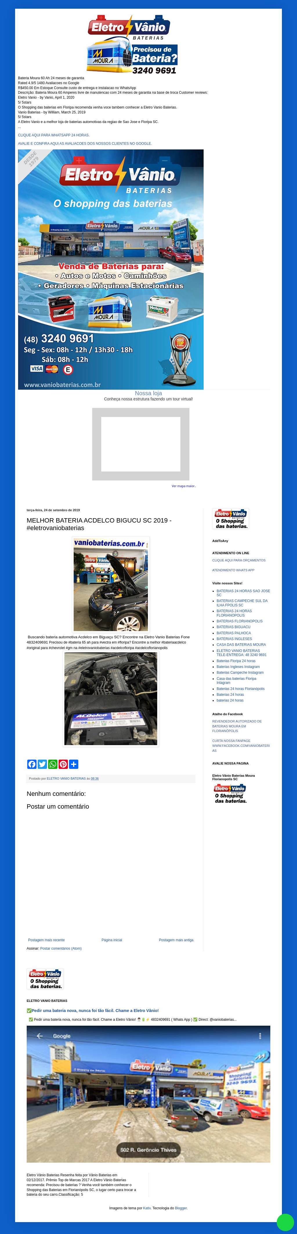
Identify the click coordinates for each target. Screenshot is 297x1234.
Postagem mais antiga (176, 940)
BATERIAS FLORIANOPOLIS (239, 621)
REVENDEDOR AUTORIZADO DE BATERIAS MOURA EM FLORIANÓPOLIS (237, 726)
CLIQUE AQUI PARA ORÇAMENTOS (239, 560)
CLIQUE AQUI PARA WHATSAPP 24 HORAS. (54, 135)
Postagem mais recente (46, 940)
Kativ (147, 1208)
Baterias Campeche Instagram (240, 673)
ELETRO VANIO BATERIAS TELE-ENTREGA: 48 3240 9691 (242, 653)
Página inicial (112, 940)
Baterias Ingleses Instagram (238, 667)
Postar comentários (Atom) (61, 948)
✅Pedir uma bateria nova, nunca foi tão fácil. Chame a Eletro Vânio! (93, 1010)
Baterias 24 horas (230, 695)
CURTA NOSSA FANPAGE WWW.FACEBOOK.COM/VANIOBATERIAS (241, 745)
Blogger (181, 1208)
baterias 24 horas (230, 700)
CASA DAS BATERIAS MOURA (241, 645)
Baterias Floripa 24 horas (236, 661)
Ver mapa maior (183, 486)
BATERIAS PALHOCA (234, 633)
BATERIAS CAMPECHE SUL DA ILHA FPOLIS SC (242, 603)
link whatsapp (285, 1222)
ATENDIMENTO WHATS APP (233, 570)
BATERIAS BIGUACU (233, 627)
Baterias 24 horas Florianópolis (241, 689)
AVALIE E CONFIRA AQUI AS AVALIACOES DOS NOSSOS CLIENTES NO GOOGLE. (85, 144)
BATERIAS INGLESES (234, 639)
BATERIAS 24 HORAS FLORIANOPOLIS (234, 613)
